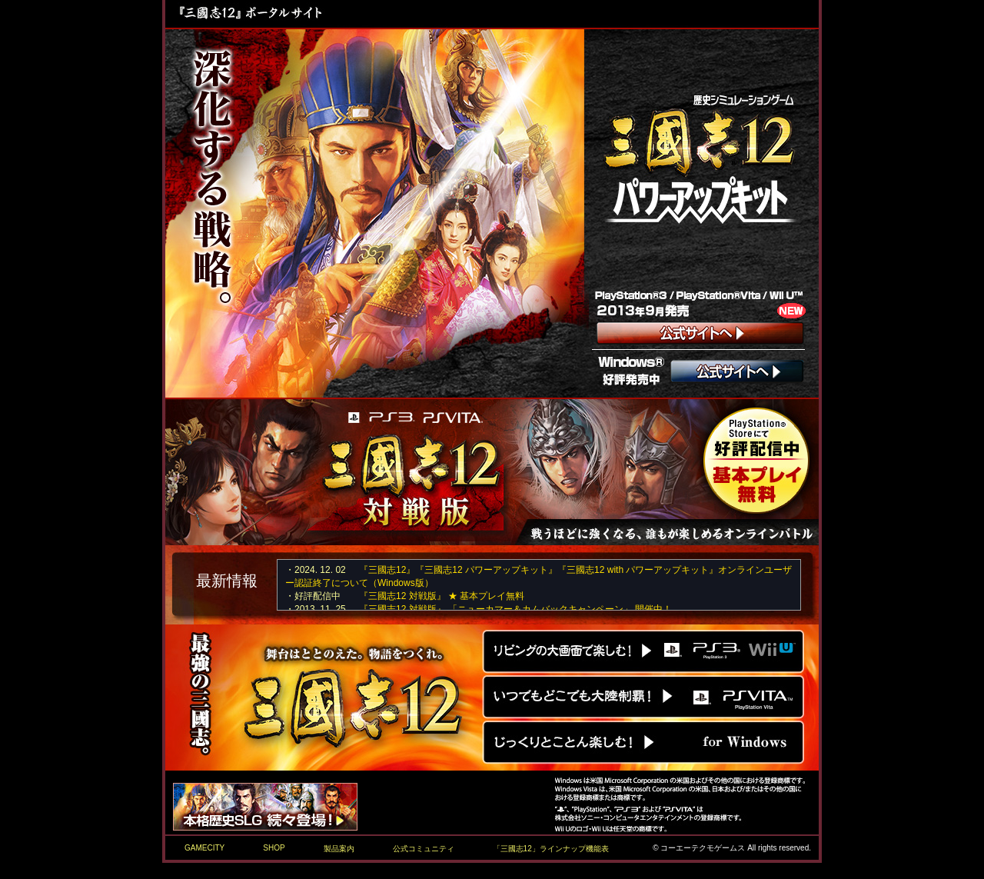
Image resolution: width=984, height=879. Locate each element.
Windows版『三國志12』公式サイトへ (643, 743)
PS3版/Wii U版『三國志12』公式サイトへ (643, 651)
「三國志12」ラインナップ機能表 (551, 848)
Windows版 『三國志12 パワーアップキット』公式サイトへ (738, 372)
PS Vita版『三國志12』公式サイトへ (643, 695)
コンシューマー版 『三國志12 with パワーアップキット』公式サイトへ (700, 334)
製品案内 (339, 848)
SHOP (273, 848)
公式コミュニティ (423, 848)
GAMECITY (204, 848)
